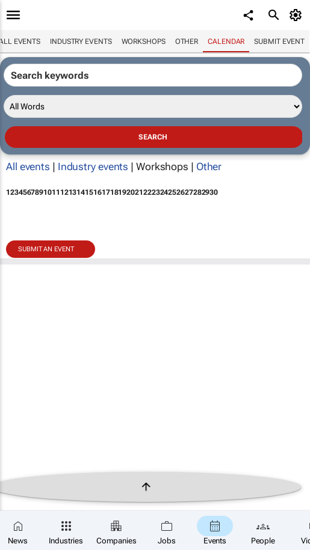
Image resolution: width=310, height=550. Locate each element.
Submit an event (46, 249)
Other (187, 41)
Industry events (81, 41)
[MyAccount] (297, 15)
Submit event (279, 41)
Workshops (144, 41)
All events (28, 166)
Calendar (226, 41)
